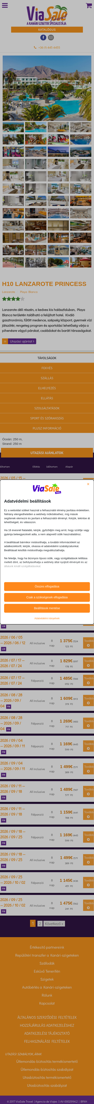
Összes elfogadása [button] (47, 586)
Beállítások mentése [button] (47, 608)
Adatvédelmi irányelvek (46, 618)
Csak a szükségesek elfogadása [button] (47, 597)
